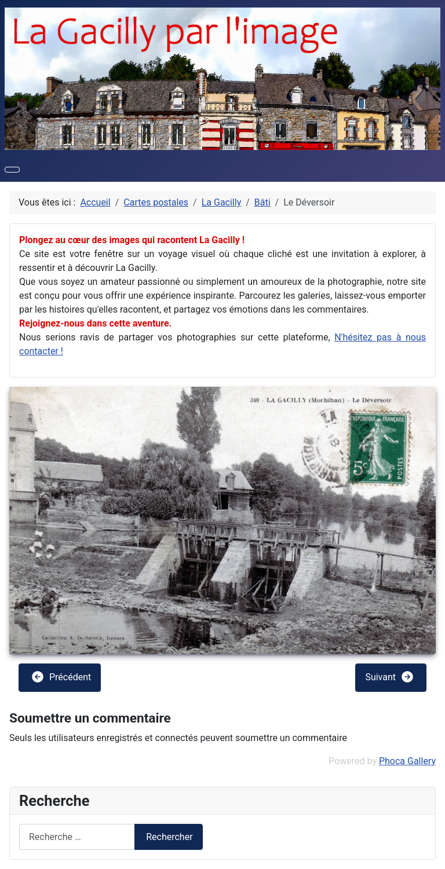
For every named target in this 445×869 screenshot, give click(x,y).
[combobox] (77, 837)
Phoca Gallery (407, 761)
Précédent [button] (61, 677)
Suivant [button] (389, 677)
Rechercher (169, 836)
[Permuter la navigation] (12, 170)
